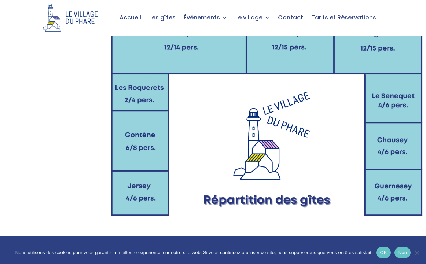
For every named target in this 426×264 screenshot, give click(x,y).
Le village (248, 17)
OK (383, 252)
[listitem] (179, 45)
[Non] (417, 252)
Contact (290, 17)
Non (402, 252)
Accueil (130, 17)
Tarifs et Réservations (343, 17)
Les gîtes (162, 17)
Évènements (202, 17)
